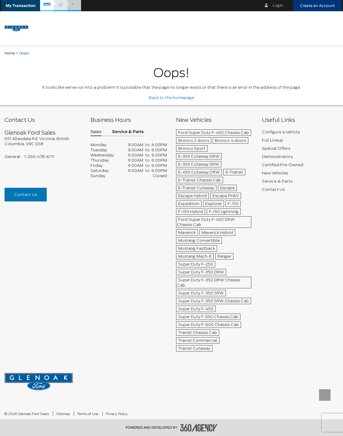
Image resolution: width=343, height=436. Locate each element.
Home (10, 53)
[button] (20, 5)
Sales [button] (95, 132)
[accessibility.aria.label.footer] (198, 427)
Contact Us (25, 194)
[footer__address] (43, 141)
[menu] (330, 27)
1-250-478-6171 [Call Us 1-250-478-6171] (39, 156)
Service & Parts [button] (128, 132)
